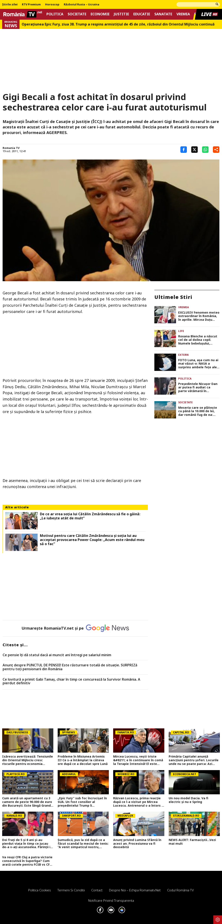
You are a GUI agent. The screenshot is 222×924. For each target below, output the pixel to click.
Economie (100, 14)
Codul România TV (180, 890)
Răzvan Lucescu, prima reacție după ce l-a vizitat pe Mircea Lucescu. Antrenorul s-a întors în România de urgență (138, 801)
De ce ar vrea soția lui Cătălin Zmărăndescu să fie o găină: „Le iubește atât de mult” (90, 516)
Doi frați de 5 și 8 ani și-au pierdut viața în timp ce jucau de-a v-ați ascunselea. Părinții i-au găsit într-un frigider (27, 843)
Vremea (183, 14)
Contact (97, 890)
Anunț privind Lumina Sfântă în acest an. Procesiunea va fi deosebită (137, 843)
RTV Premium (31, 4)
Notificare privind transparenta (111, 900)
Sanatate (163, 14)
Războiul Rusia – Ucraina (81, 4)
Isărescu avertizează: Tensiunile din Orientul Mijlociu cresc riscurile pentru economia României (27, 760)
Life (181, 331)
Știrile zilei (10, 4)
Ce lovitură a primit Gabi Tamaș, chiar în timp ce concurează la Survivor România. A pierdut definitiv (71, 681)
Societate (77, 14)
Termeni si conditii (71, 890)
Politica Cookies (39, 890)
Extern (183, 355)
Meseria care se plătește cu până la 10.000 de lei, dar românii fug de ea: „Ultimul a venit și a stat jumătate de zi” (197, 411)
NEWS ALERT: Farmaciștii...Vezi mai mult (192, 842)
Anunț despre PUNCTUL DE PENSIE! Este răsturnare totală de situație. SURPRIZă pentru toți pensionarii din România (70, 667)
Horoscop (52, 4)
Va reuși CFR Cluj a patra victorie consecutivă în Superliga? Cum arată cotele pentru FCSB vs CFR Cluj (27, 860)
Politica (54, 14)
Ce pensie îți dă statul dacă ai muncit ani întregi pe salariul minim (57, 655)
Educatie (141, 14)
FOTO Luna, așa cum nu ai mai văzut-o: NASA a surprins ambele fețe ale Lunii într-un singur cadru (198, 363)
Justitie (121, 14)
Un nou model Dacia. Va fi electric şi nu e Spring (188, 800)
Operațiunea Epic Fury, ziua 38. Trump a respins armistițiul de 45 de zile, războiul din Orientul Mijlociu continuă (118, 24)
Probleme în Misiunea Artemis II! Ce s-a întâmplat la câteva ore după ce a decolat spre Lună (83, 760)
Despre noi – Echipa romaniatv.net (135, 890)
